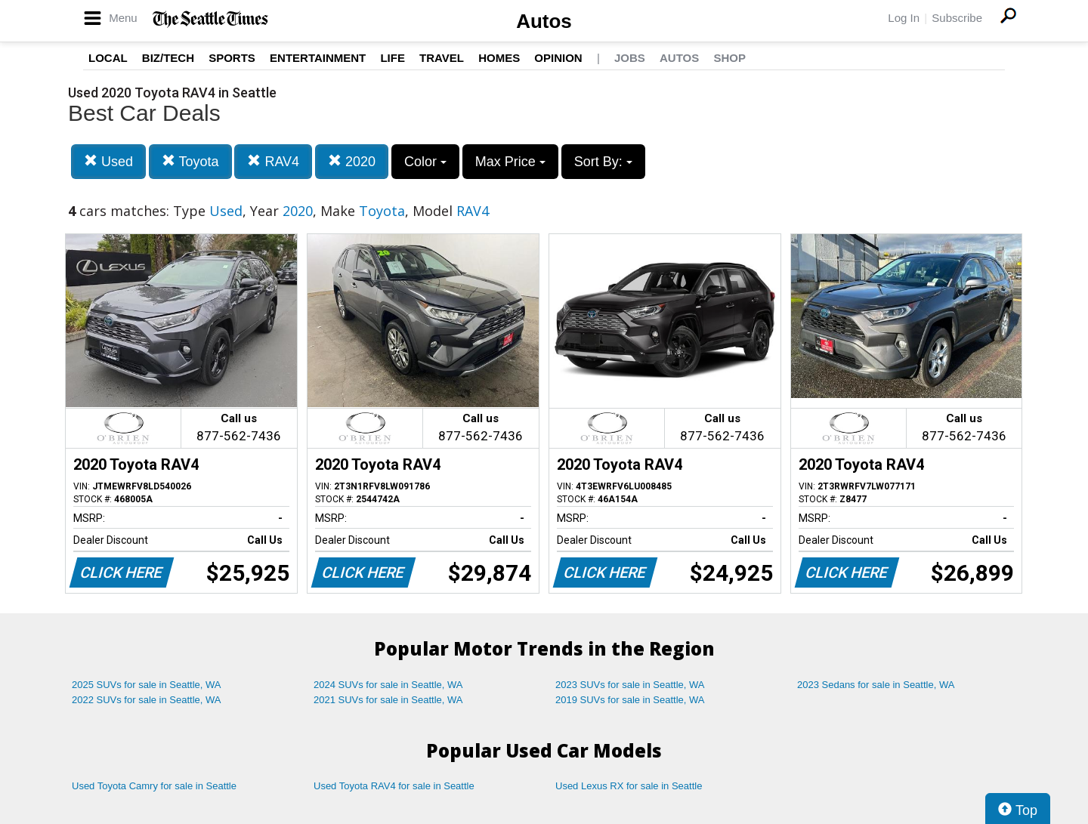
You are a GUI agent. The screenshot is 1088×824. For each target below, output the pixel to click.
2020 (352, 161)
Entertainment (318, 57)
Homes (499, 57)
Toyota (190, 161)
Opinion (558, 57)
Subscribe (957, 17)
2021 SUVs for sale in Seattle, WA (388, 699)
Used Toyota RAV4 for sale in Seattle (394, 786)
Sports (232, 57)
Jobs (629, 57)
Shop (729, 57)
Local (108, 57)
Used (108, 161)
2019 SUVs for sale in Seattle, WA (630, 699)
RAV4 (273, 161)
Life (392, 57)
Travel (441, 57)
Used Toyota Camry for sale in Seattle (154, 786)
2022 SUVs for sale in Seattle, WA (146, 699)
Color (425, 161)
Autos (544, 21)
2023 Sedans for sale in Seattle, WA (875, 684)
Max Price (510, 161)
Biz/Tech (168, 57)
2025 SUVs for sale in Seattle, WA (146, 684)
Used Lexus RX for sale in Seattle (628, 786)
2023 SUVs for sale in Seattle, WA (630, 684)
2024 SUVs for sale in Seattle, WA (388, 684)
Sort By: (603, 161)
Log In (904, 17)
